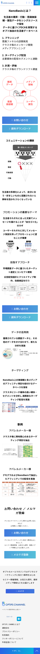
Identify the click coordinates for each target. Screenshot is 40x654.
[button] (37, 2)
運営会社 (5, 628)
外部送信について (9, 642)
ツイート (9, 617)
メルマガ (27, 3)
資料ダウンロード (32, 3)
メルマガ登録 (21, 555)
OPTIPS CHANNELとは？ (11, 624)
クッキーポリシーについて (12, 638)
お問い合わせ (29, 3)
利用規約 (5, 635)
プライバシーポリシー (11, 631)
